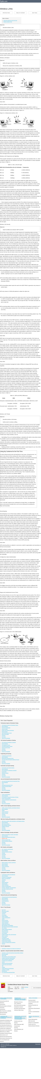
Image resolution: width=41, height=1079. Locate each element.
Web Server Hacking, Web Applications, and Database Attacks (13, 821)
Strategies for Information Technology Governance (6, 1017)
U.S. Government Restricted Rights (8, 972)
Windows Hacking (5, 772)
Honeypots (4, 854)
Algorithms (4, 879)
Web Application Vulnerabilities (7, 925)
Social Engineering (5, 900)
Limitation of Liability (5, 969)
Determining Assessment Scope (7, 758)
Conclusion (2, 1004)
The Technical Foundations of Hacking (9, 742)
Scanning (3, 913)
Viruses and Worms (5, 866)
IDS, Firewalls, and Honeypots (7, 849)
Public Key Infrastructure (6, 886)
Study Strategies (5, 726)
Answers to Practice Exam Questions (8, 942)
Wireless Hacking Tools (7, 21)
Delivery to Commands (33, 1022)
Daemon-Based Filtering (33, 1025)
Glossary (3, 943)
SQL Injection (4, 927)
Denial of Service (5, 812)
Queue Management (32, 1019)
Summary (3, 735)
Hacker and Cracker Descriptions (8, 730)
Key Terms (4, 736)
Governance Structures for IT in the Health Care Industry (6, 1040)
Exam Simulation (5, 954)
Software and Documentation (7, 963)
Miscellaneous (4, 970)
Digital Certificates (5, 884)
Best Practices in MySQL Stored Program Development (5, 1012)
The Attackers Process (6, 744)
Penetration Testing (5, 938)
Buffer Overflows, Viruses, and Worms (9, 862)
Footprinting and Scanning (6, 755)
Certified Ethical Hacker (6, 939)
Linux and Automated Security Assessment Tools (11, 781)
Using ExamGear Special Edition (8, 959)
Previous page (6, 12)
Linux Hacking (4, 933)
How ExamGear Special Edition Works (9, 956)
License (3, 961)
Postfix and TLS (32, 1024)
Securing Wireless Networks (7, 840)
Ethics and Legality (5, 734)
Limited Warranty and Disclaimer (8, 968)
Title (2, 965)
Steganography (4, 883)
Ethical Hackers (5, 731)
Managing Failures (18, 1001)
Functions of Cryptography (6, 877)
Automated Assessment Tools (7, 784)
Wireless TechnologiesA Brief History (8, 837)
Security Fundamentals (6, 727)
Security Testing (5, 728)
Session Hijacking (5, 811)
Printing (16, 1027)
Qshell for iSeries (33, 997)
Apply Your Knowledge (6, 738)
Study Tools (4, 955)
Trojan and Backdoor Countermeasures (9, 799)
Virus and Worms (5, 930)
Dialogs (16, 1022)
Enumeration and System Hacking (8, 767)
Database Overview (5, 826)
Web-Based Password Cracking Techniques (10, 926)
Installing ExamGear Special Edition (8, 957)
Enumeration (4, 771)
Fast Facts (4, 909)
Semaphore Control (18, 1006)
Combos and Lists (18, 1020)
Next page (34, 12)
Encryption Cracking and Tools (7, 888)
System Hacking (5, 916)
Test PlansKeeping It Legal (7, 732)
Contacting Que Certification (7, 960)
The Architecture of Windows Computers (9, 770)
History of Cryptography (6, 878)
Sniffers (3, 810)
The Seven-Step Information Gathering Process (10, 759)
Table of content (20, 12)
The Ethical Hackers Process (7, 746)
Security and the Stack (6, 747)
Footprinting (4, 912)
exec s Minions (17, 1003)
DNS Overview (31, 1020)
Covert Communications (6, 798)
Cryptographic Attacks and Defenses (8, 874)
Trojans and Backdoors (6, 794)
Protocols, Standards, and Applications (9, 887)
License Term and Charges (7, 964)
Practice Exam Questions (6, 940)
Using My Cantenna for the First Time (10, 20)
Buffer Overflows (5, 935)
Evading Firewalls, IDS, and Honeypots (9, 934)
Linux (3, 783)
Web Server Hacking (5, 823)
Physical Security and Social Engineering (9, 896)
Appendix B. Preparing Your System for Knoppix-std (11, 948)
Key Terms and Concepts (19, 1005)
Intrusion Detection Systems (7, 851)
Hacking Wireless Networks (7, 929)
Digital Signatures (5, 882)
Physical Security (5, 899)
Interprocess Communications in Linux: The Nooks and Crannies (20, 998)
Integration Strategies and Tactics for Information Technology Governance (6, 1022)
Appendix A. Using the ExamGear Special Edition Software (12, 952)
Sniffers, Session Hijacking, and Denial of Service (11, 807)
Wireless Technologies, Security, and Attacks (10, 834)
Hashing (3, 880)
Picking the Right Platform (6, 786)
